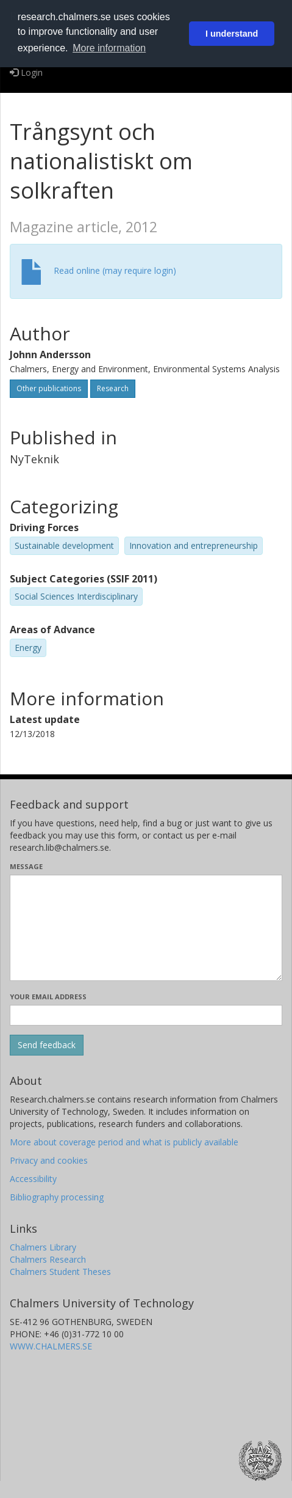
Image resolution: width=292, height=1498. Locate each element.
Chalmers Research (48, 1259)
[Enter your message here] (146, 928)
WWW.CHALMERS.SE (51, 1346)
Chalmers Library (43, 1247)
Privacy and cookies (49, 1160)
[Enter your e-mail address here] (146, 1015)
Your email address (48, 996)
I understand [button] (231, 34)
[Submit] (47, 1045)
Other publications (48, 388)
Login (26, 72)
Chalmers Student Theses (60, 1271)
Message (26, 866)
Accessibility (33, 1178)
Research (113, 388)
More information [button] (109, 48)
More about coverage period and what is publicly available (124, 1142)
